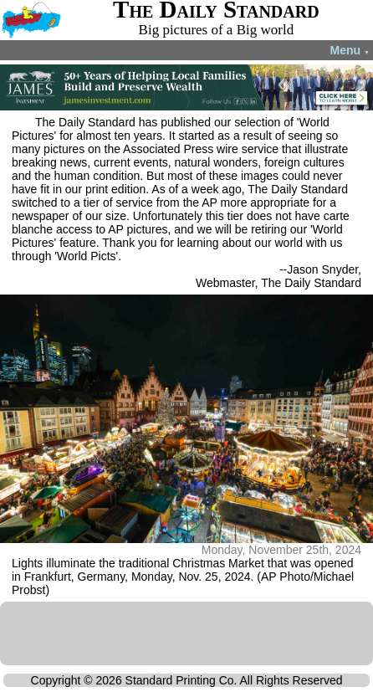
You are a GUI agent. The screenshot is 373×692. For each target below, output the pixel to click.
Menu (350, 50)
